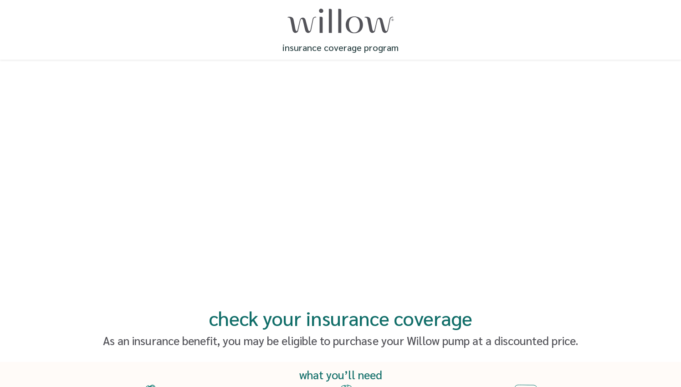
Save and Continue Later (340, 331)
